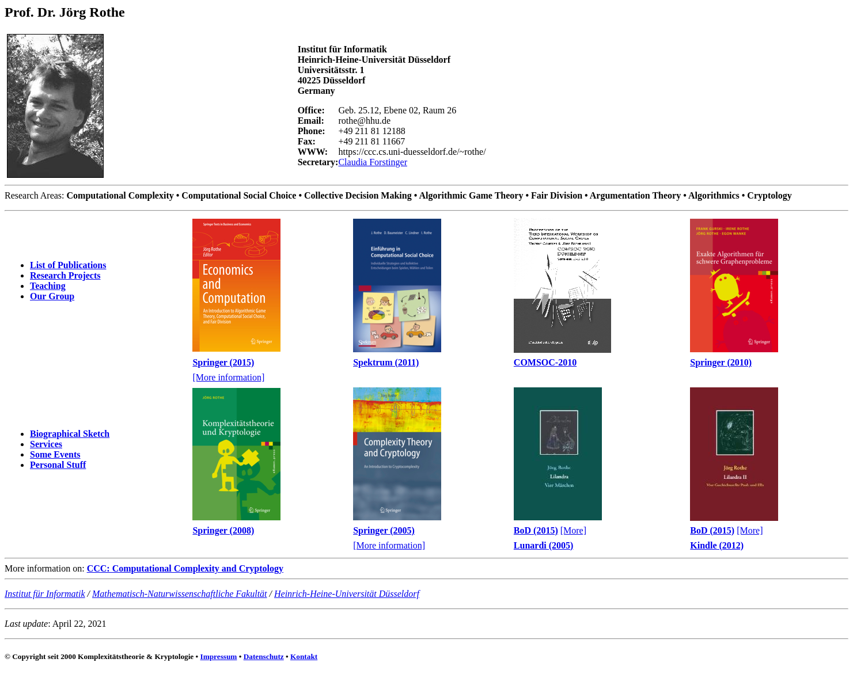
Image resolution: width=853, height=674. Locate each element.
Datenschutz (264, 656)
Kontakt (303, 656)
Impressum (218, 656)
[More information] (228, 377)
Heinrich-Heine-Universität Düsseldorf (346, 594)
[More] (573, 530)
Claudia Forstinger (372, 162)
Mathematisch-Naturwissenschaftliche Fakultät (179, 594)
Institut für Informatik (45, 594)
